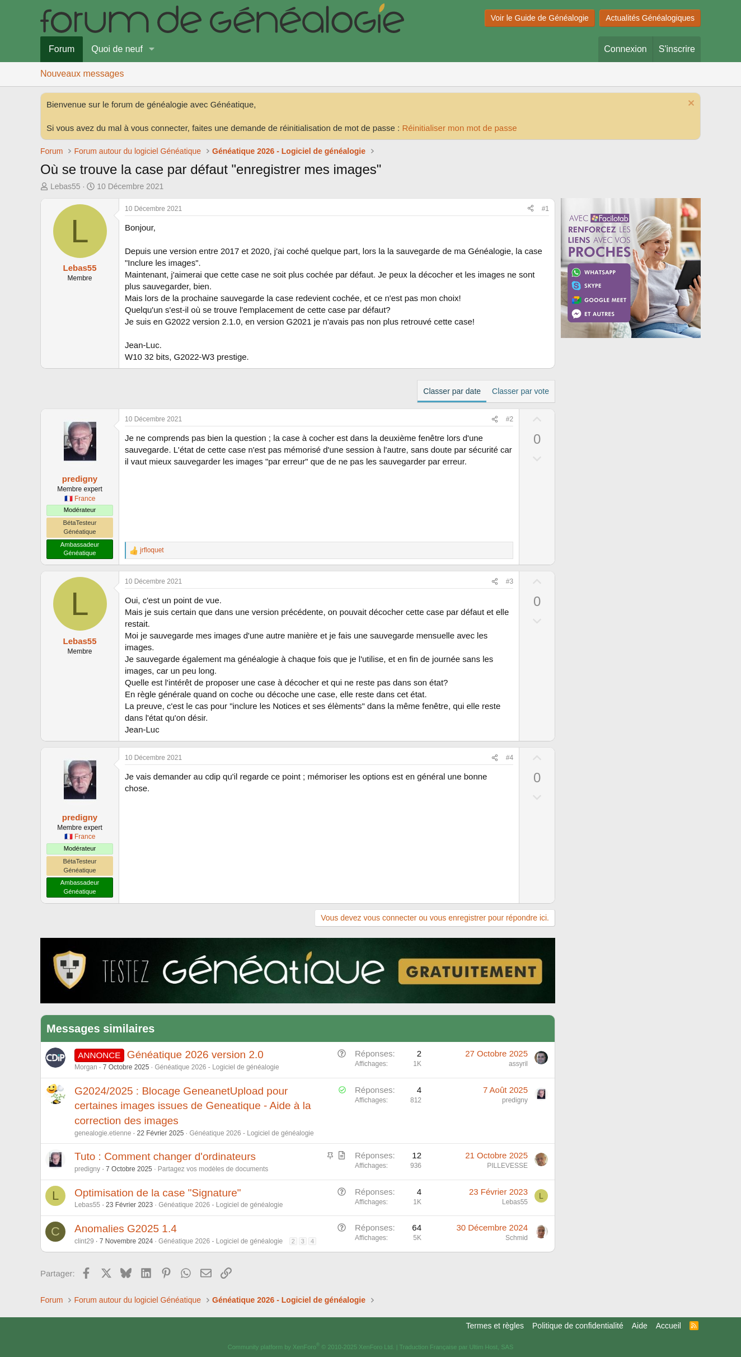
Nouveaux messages (82, 73)
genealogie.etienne (102, 1133)
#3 (509, 581)
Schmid (516, 1238)
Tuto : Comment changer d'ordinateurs (165, 1156)
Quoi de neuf (117, 49)
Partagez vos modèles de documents (213, 1169)
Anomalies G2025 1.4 (125, 1228)
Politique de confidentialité (577, 1325)
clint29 (84, 1241)
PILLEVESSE (507, 1166)
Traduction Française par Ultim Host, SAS (456, 1347)
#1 (545, 209)
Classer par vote (520, 391)
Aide (640, 1325)
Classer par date (452, 391)
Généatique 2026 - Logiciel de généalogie (216, 1067)
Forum (61, 49)
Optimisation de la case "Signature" (157, 1193)
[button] (152, 49)
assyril (518, 1064)
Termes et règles (495, 1325)
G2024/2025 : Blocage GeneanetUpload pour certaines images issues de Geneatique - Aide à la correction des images (192, 1105)
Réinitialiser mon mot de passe (459, 128)
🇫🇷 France (80, 499)
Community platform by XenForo (311, 1347)
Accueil (668, 1325)
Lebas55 (65, 186)
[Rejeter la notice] (690, 104)
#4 (509, 758)
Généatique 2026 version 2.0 (195, 1054)
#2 (509, 419)
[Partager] (530, 209)
